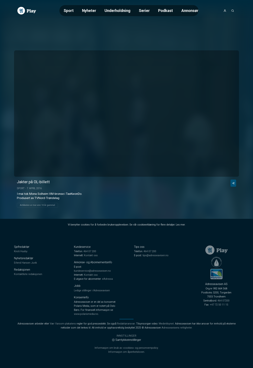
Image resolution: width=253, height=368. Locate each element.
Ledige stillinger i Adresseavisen (92, 290)
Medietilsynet (166, 323)
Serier (144, 10)
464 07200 (223, 300)
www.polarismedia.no (86, 314)
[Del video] (233, 183)
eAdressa (107, 278)
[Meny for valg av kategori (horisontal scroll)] (129, 10)
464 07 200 (89, 251)
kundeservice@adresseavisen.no (92, 270)
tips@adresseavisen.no (155, 255)
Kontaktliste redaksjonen (28, 274)
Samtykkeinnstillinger (126, 340)
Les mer (180, 224)
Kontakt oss (91, 255)
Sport (69, 10)
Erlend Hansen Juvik (25, 262)
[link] (27, 10)
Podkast (165, 10)
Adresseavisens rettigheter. (177, 327)
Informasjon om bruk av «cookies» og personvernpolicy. (126, 347)
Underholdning (117, 10)
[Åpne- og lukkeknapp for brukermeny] (224, 10)
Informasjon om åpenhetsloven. (126, 351)
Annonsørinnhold (196, 10)
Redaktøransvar (126, 323)
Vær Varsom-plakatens (63, 323)
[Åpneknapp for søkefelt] (232, 10)
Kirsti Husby (20, 251)
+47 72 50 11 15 (219, 304)
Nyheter (89, 10)
